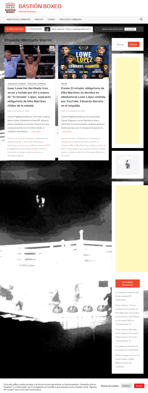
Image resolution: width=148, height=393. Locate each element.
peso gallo (72, 148)
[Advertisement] (127, 100)
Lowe (21, 145)
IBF (25, 142)
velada (21, 152)
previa (95, 148)
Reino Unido (39, 148)
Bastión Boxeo (40, 6)
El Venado (29, 138)
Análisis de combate (17, 84)
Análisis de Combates (18, 19)
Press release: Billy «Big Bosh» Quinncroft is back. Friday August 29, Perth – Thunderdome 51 (126, 335)
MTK (48, 145)
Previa (64, 84)
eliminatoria (41, 138)
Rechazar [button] (126, 386)
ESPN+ (93, 142)
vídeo (29, 152)
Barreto (64, 138)
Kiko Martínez (35, 142)
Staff (9, 111)
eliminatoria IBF (81, 142)
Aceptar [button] (139, 386)
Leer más (35, 132)
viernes (37, 152)
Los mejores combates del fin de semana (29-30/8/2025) (127, 296)
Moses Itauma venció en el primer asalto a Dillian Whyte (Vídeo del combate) (127, 361)
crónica (19, 138)
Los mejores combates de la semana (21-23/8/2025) (126, 348)
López (93, 145)
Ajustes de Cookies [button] (110, 385)
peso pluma (26, 148)
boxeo (10, 138)
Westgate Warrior (94, 152)
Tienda (51, 19)
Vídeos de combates (70, 19)
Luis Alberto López (34, 145)
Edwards (82, 138)
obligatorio (14, 148)
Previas (39, 19)
